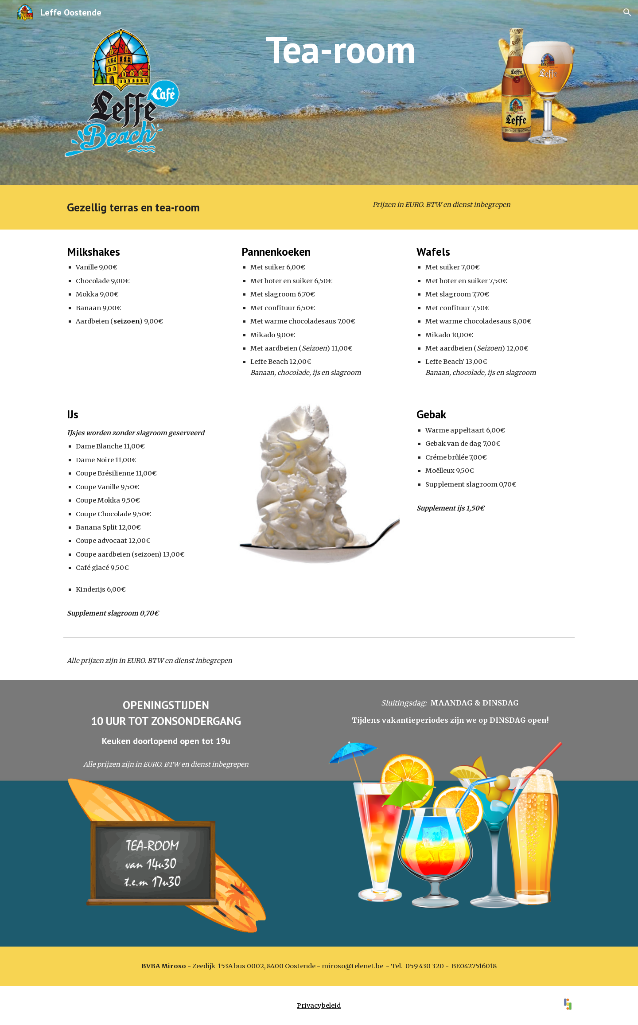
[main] (341, 49)
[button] (627, 12)
